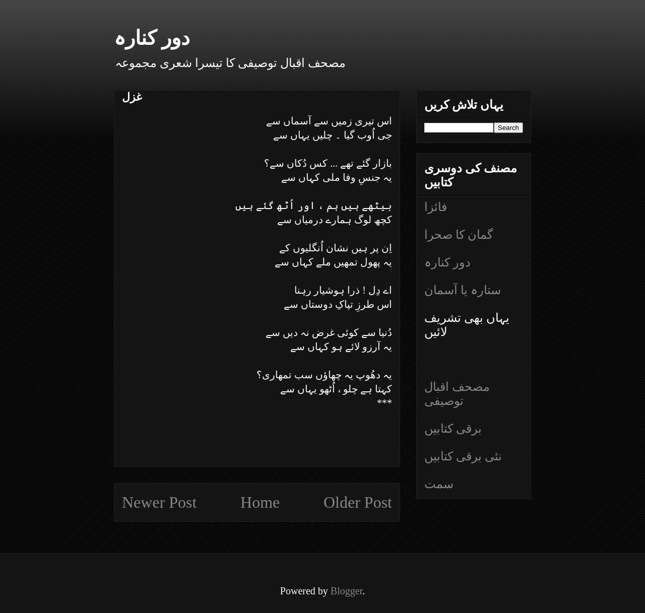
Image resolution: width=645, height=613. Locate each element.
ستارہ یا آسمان (462, 290)
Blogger (346, 590)
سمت (439, 484)
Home (260, 502)
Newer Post (159, 502)
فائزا (435, 207)
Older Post (358, 502)
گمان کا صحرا (458, 234)
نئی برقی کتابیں (463, 456)
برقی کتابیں (453, 428)
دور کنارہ (152, 38)
